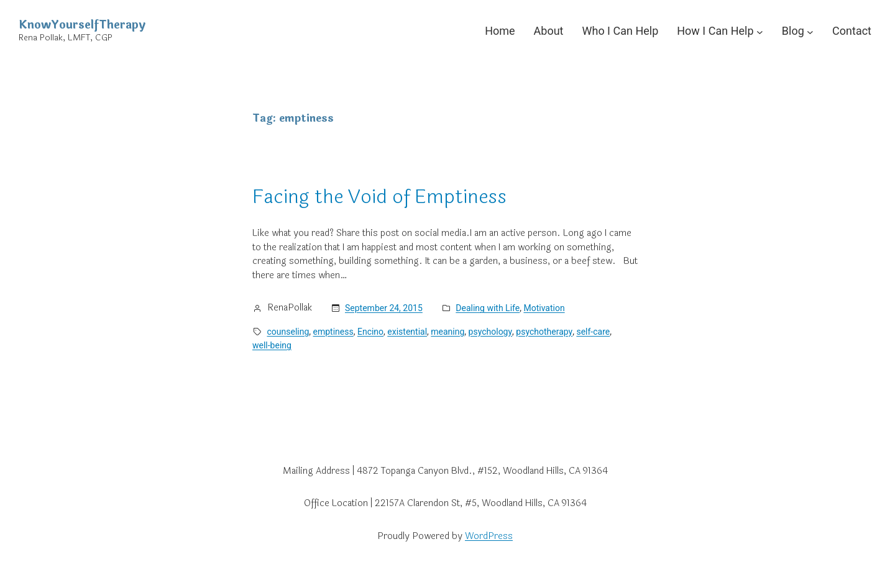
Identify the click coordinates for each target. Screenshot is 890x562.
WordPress (489, 536)
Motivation (543, 308)
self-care (593, 332)
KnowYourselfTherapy (82, 25)
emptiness (333, 332)
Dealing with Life (488, 308)
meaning (447, 332)
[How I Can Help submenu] (759, 31)
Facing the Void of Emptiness (379, 197)
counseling (288, 332)
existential (407, 332)
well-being (271, 345)
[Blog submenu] (810, 31)
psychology (491, 332)
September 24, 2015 (384, 308)
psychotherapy (544, 332)
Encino (370, 332)
